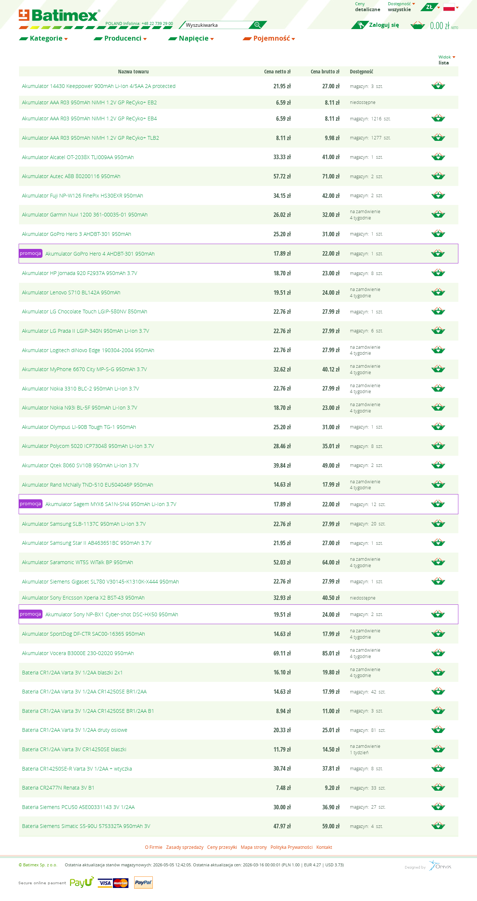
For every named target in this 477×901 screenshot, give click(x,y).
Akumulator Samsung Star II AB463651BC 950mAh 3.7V (86, 542)
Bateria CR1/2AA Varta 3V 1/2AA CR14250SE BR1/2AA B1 (88, 710)
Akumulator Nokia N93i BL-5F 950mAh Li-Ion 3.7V (79, 407)
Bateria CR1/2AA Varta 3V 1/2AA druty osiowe (74, 729)
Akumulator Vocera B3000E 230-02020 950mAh (78, 653)
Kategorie (46, 38)
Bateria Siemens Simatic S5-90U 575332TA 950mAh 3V (86, 825)
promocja (30, 253)
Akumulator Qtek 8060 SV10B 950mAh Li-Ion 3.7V (80, 465)
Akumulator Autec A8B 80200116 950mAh (71, 176)
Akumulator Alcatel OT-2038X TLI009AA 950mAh (78, 157)
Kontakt (324, 847)
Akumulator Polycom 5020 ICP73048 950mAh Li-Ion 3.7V (88, 445)
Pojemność (271, 38)
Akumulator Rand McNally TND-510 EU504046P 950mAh (87, 484)
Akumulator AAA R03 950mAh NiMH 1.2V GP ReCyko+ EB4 (89, 118)
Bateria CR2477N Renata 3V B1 (58, 787)
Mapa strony (254, 847)
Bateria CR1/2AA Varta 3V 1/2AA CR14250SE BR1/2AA (84, 691)
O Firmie (153, 847)
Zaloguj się (384, 25)
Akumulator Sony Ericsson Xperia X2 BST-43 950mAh (83, 597)
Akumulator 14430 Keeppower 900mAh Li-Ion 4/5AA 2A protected (99, 85)
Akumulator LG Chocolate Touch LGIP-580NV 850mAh (84, 311)
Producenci (123, 38)
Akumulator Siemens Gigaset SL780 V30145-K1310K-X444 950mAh (100, 581)
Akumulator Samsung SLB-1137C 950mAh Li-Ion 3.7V (84, 523)
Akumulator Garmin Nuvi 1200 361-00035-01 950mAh (85, 214)
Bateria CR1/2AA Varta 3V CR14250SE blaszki (74, 749)
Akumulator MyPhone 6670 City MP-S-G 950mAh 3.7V (84, 369)
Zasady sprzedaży (184, 847)
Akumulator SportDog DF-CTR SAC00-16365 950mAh (83, 633)
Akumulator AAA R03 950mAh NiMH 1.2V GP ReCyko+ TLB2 (90, 137)
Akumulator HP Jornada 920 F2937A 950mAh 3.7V (79, 272)
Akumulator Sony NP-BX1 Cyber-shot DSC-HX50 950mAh (111, 614)
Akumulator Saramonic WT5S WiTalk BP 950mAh (77, 562)
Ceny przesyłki (222, 847)
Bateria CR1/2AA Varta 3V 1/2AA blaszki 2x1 (72, 672)
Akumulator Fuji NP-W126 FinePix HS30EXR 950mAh (82, 195)
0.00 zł (444, 25)
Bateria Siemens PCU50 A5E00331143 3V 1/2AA (78, 806)
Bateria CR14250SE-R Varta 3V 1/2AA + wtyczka (77, 768)
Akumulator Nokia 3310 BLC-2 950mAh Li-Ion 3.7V (80, 388)
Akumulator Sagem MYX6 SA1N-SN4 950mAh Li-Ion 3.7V (110, 504)
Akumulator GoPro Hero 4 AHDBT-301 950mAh (100, 253)
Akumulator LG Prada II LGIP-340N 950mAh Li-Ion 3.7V (85, 330)
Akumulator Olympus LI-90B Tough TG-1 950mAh (79, 426)
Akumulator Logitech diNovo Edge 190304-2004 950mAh (88, 350)
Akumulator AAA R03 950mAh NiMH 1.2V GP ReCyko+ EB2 (89, 102)
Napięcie (194, 38)
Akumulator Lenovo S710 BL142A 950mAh (71, 292)
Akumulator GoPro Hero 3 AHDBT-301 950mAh (76, 233)
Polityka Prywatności (292, 847)
